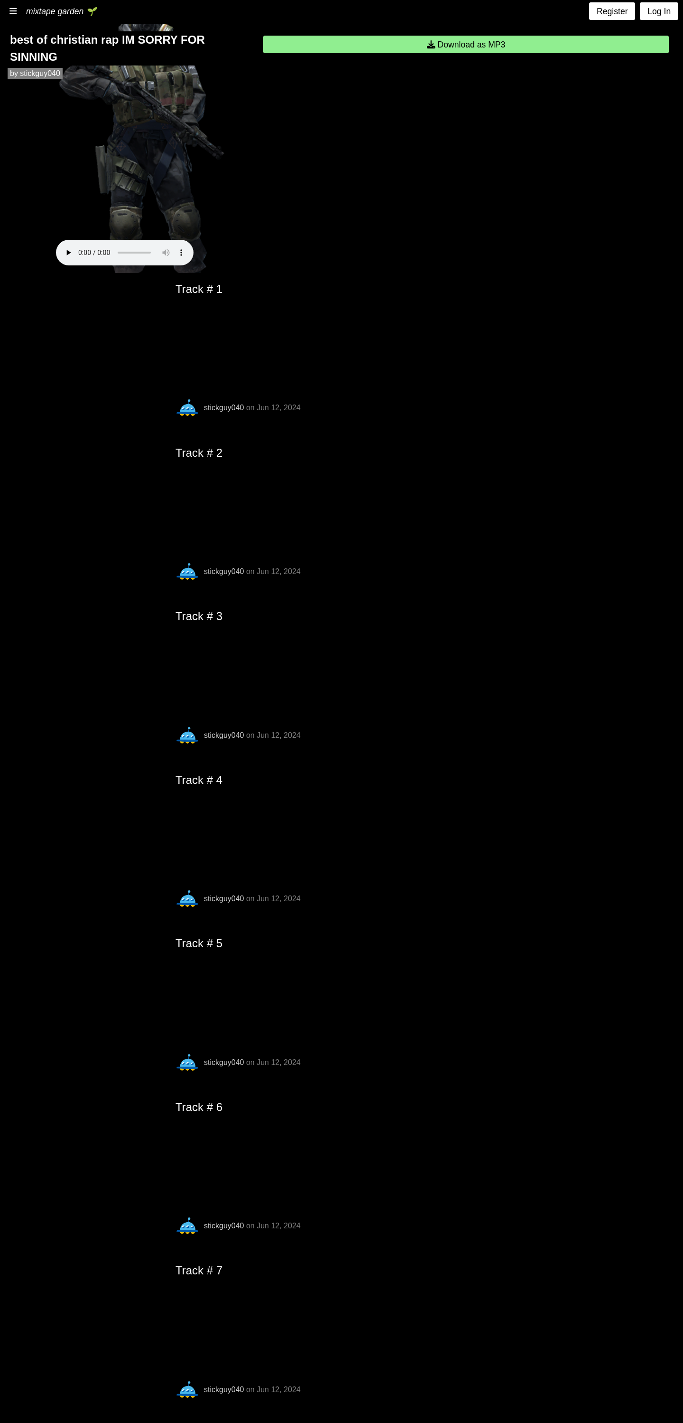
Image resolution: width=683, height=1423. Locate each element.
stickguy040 (224, 408)
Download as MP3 (466, 44)
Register (612, 11)
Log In (659, 11)
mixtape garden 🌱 (61, 11)
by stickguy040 (35, 73)
